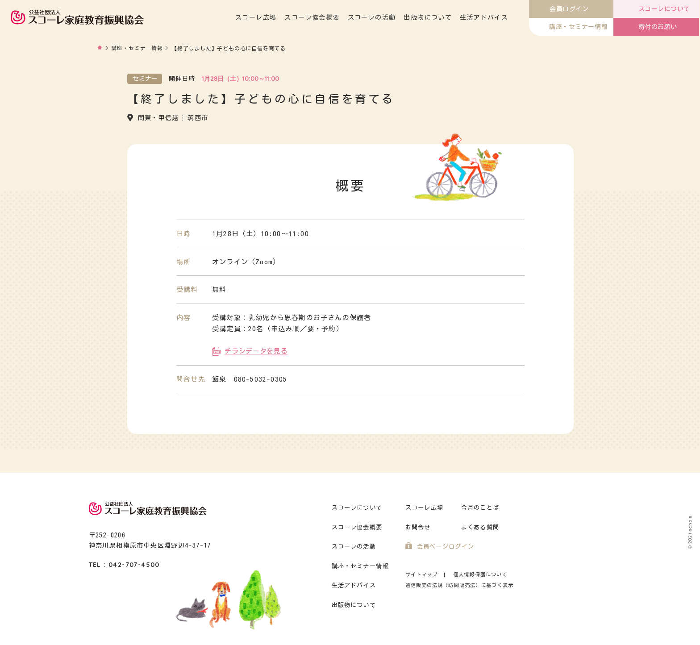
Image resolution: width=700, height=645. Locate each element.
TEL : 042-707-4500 (124, 564)
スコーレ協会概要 (312, 17)
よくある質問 (480, 527)
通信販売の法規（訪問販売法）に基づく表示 (459, 584)
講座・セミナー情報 (137, 48)
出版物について (428, 17)
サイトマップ (421, 573)
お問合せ (418, 527)
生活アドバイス (485, 17)
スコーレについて (357, 507)
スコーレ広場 (256, 17)
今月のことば (480, 507)
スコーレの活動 (373, 17)
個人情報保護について (480, 573)
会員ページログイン (446, 546)
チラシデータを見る (256, 350)
